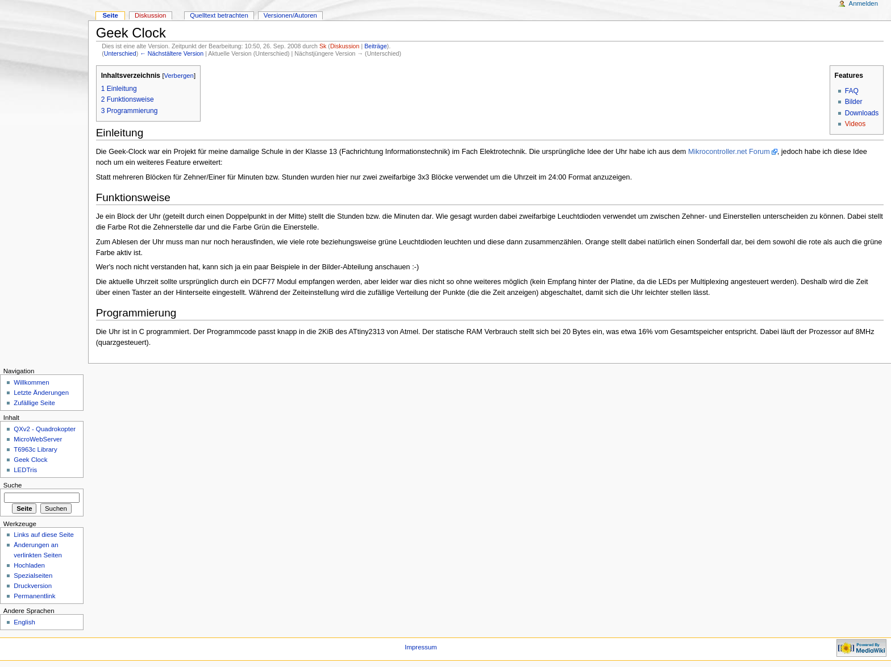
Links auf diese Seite (44, 534)
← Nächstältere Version (171, 53)
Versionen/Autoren (290, 15)
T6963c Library (35, 449)
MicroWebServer (38, 439)
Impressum (421, 647)
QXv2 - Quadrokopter (45, 429)
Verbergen (179, 75)
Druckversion (33, 585)
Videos (855, 124)
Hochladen (29, 565)
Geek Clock (30, 459)
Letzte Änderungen (41, 392)
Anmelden (863, 3)
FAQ (852, 91)
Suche (12, 485)
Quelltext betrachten (219, 15)
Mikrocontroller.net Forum (729, 152)
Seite (110, 15)
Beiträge (375, 46)
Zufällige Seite (34, 402)
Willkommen (31, 382)
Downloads (862, 113)
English (24, 622)
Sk (322, 46)
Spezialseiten (33, 575)
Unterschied (120, 53)
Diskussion (345, 46)
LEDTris (25, 469)
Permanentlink (34, 596)
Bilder (854, 102)
